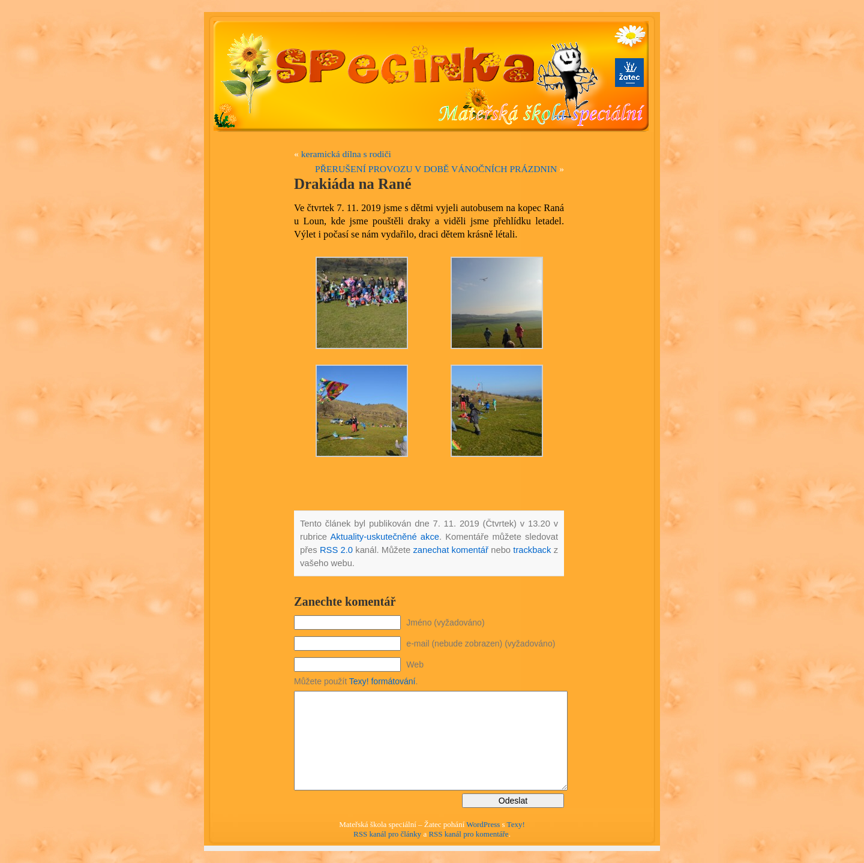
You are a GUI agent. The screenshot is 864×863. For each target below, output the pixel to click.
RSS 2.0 (336, 550)
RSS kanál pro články (387, 833)
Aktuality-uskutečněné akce (384, 537)
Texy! (516, 824)
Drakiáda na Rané (353, 184)
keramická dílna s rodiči (346, 154)
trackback (532, 550)
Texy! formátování (382, 681)
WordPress (483, 824)
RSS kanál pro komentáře (468, 833)
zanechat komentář (450, 550)
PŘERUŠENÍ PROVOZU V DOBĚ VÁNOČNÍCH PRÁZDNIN (436, 169)
